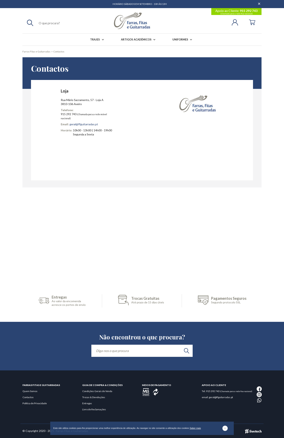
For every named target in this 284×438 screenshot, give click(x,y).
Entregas (87, 403)
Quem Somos (29, 391)
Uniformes (183, 40)
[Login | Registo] (236, 22)
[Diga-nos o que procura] (142, 351)
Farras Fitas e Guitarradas (36, 51)
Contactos (58, 51)
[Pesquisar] (30, 23)
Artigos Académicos (139, 40)
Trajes (97, 40)
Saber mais (195, 428)
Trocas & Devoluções (93, 397)
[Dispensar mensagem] (259, 2)
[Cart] (252, 22)
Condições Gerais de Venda (97, 391)
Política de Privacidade (34, 403)
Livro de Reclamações (94, 409)
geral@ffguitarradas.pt (83, 124)
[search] (186, 351)
